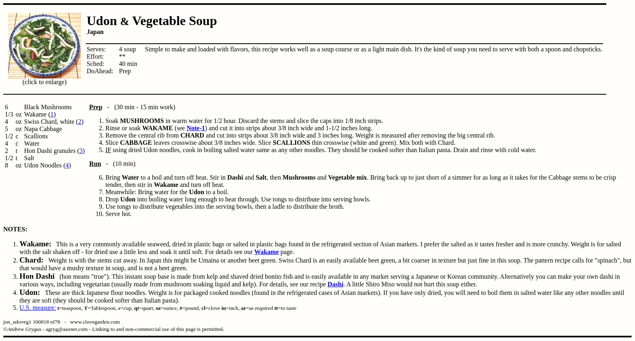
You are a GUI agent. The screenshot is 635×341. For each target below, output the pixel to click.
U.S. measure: (37, 307)
